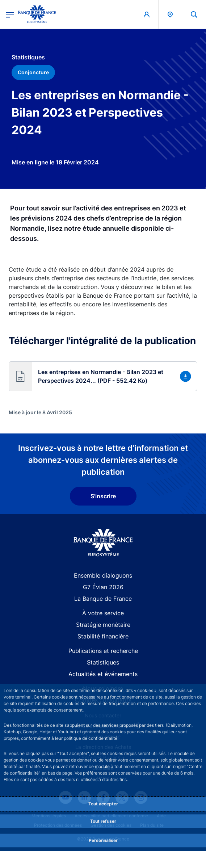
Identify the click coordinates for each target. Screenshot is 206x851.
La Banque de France (103, 598)
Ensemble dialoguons (103, 575)
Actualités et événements (103, 674)
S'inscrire (103, 496)
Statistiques (103, 662)
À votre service (103, 613)
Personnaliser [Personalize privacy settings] (103, 840)
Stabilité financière (103, 636)
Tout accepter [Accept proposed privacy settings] (103, 803)
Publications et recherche (103, 650)
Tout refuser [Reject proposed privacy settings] (103, 821)
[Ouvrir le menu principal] (10, 14)
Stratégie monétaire (103, 624)
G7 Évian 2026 (103, 587)
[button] (103, 376)
